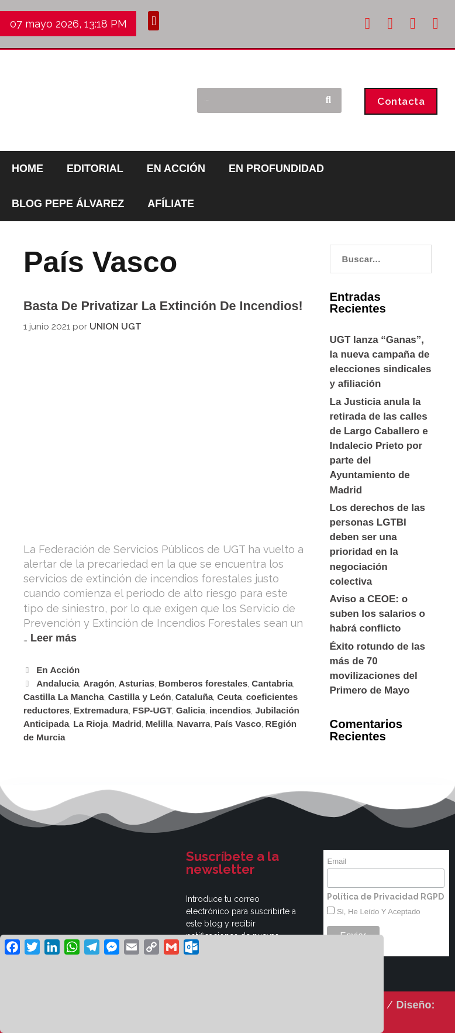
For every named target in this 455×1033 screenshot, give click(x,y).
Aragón (99, 683)
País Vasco (238, 724)
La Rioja (90, 724)
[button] (153, 20)
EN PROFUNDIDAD (276, 168)
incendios (230, 710)
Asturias (136, 683)
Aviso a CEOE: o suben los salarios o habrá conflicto (377, 613)
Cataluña (194, 697)
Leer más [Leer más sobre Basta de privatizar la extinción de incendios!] (53, 638)
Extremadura (101, 710)
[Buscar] (328, 100)
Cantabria (272, 683)
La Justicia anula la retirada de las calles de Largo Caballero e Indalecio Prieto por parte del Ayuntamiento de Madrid (379, 446)
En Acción (58, 670)
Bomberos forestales (202, 683)
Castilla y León (139, 697)
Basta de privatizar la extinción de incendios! (163, 305)
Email (336, 861)
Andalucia (57, 683)
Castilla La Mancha (63, 697)
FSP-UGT (152, 710)
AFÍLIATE (170, 204)
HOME (27, 168)
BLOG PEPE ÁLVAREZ (68, 204)
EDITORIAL (95, 168)
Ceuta (229, 697)
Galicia (190, 710)
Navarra (194, 724)
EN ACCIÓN (176, 168)
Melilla (159, 724)
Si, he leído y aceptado (377, 911)
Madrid (127, 724)
